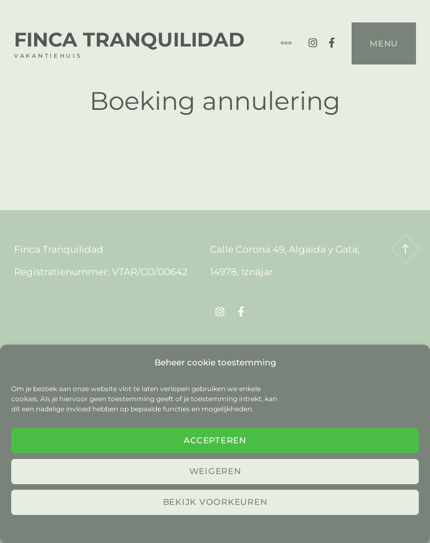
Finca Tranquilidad (129, 39)
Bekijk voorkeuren (215, 501)
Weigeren (215, 471)
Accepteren (215, 440)
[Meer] (280, 43)
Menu (384, 43)
